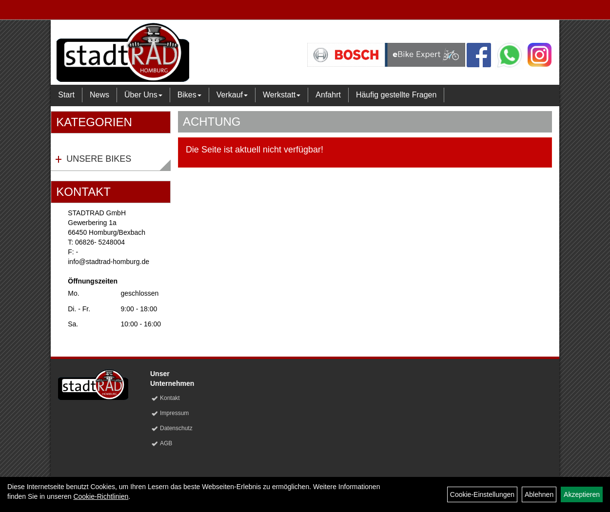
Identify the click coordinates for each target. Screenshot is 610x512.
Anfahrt (328, 95)
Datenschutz (176, 428)
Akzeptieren (582, 494)
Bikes (189, 95)
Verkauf (232, 95)
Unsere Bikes (98, 159)
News (99, 95)
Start (66, 95)
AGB (166, 443)
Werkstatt (281, 95)
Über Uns (143, 95)
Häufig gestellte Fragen (396, 95)
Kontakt (170, 398)
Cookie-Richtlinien (100, 496)
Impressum (174, 413)
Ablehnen (539, 494)
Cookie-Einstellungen (482, 494)
